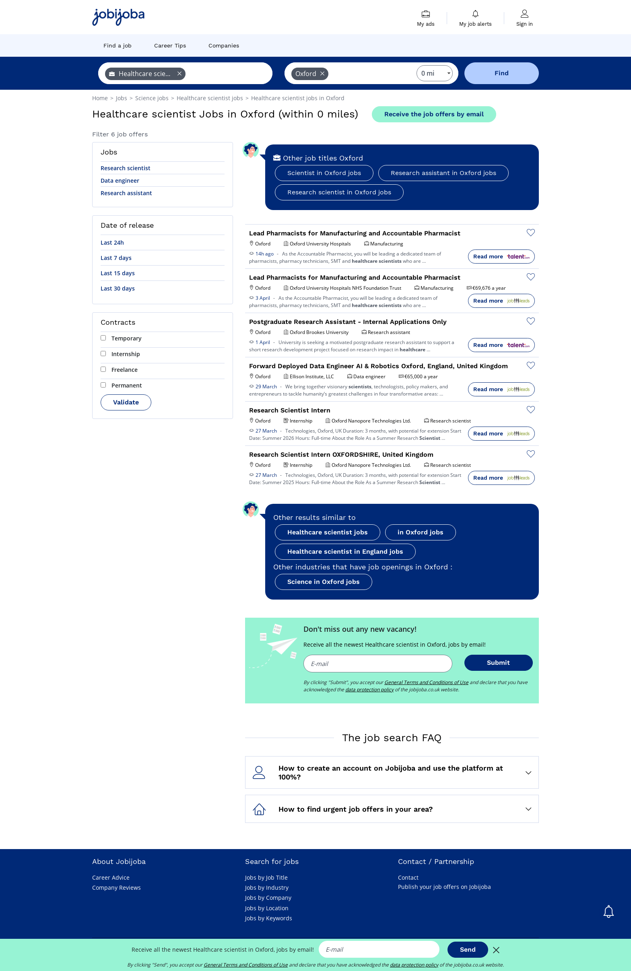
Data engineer (120, 180)
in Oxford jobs (420, 532)
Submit (498, 662)
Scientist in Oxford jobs (324, 173)
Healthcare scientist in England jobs (345, 551)
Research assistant (126, 193)
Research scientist (126, 168)
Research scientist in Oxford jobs (339, 192)
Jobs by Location (267, 908)
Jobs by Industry (267, 887)
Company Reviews (116, 887)
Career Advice (111, 877)
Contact (408, 877)
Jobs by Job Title (266, 877)
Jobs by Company (268, 897)
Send (468, 949)
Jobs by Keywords (268, 918)
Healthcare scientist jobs (327, 532)
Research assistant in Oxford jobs (443, 173)
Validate (126, 402)
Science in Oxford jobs (323, 581)
